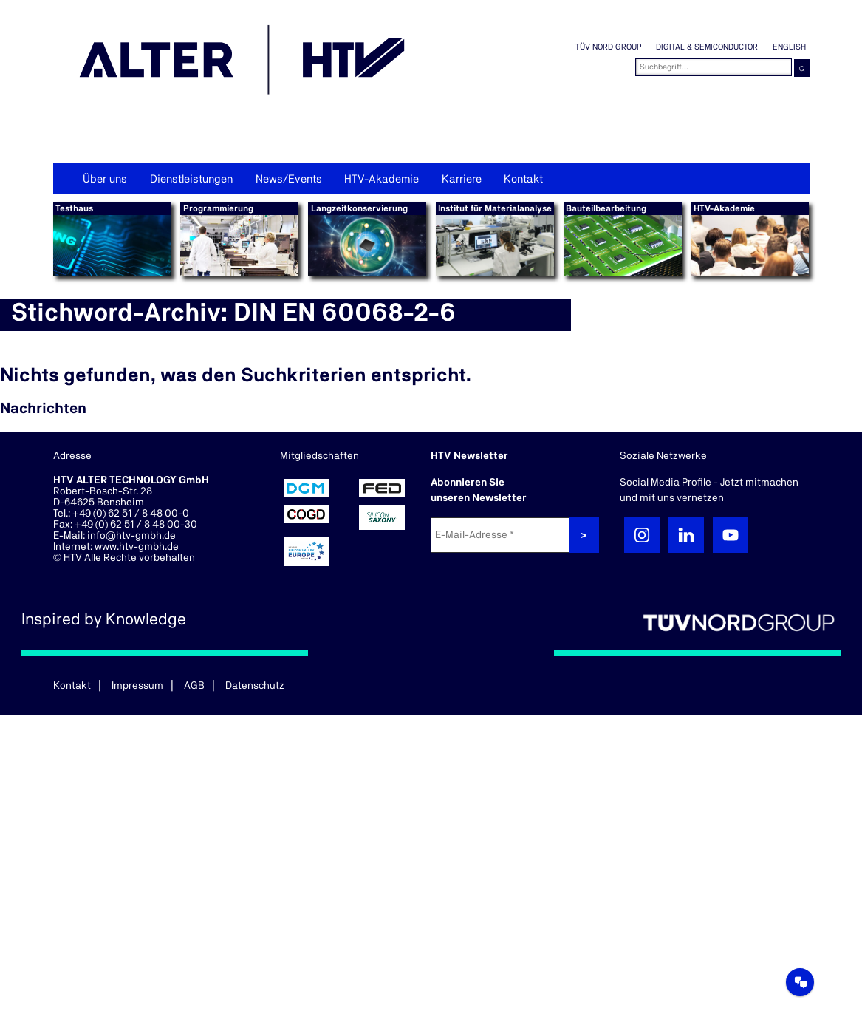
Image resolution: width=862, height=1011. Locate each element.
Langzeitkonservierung (359, 208)
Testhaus (74, 208)
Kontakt (523, 179)
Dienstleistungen (191, 179)
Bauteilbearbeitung (606, 208)
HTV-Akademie (381, 179)
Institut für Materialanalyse (494, 208)
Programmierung (218, 208)
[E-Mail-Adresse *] (501, 535)
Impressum (137, 686)
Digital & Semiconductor (707, 47)
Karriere (462, 179)
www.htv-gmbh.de (137, 547)
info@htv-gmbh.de (131, 536)
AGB (194, 686)
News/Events (289, 179)
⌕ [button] (801, 67)
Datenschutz (254, 686)
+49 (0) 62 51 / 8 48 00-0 (130, 513)
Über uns (105, 179)
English (789, 47)
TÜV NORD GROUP (608, 47)
